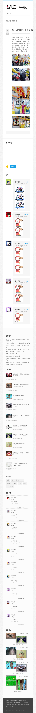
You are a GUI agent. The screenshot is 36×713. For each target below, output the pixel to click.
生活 (11, 486)
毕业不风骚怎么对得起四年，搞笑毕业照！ (20, 405)
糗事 (22, 480)
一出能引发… (14, 606)
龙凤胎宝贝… (14, 528)
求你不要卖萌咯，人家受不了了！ (15, 351)
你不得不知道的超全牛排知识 (14, 364)
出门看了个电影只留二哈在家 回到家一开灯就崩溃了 (17, 340)
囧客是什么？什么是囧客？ (19, 426)
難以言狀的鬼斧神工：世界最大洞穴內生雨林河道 (18, 359)
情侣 (17, 480)
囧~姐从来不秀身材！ (18, 395)
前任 (15, 483)
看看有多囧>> (20, 507)
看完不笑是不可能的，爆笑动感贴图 (20, 416)
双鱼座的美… (14, 502)
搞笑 (25, 483)
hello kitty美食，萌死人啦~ (13, 356)
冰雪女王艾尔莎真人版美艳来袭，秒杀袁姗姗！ (17, 346)
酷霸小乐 (26, 702)
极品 (8, 480)
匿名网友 (13, 497)
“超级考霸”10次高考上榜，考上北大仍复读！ (18, 349)
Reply (26, 182)
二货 (20, 483)
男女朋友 (9, 483)
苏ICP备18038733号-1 (17, 702)
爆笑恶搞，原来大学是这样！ (20, 435)
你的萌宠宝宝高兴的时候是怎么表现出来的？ (18, 343)
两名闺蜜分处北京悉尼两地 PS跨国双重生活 (17, 362)
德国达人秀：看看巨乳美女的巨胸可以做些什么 (20, 375)
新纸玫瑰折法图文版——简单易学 (20, 453)
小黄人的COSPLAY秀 (11, 354)
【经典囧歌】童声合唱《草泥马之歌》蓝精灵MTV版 (20, 385)
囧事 (13, 480)
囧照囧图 (14, 21)
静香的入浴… (14, 541)
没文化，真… (14, 515)
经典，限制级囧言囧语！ (19, 444)
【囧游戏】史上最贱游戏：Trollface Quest (19, 464)
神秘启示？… (14, 593)
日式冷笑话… (14, 619)
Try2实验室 (18, 700)
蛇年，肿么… (14, 580)
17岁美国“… (14, 567)
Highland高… (14, 554)
